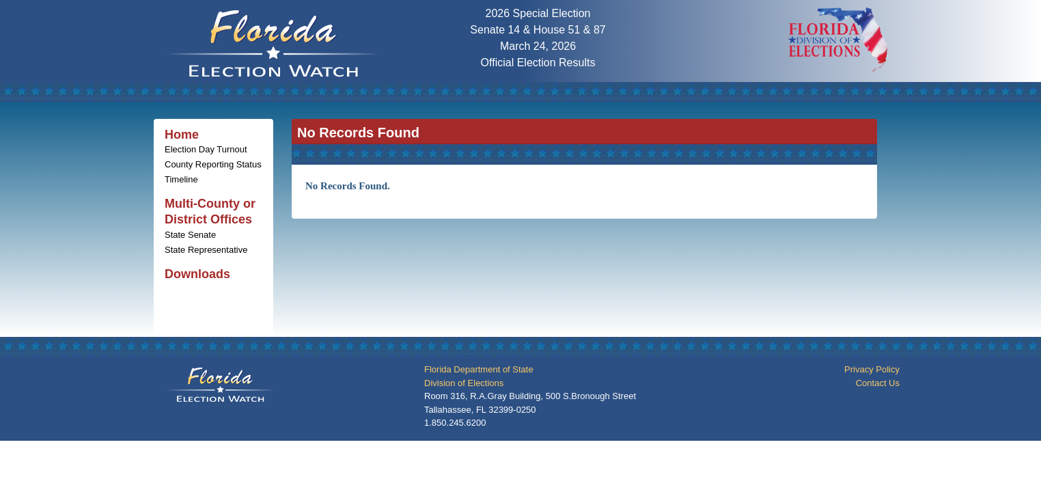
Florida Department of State (478, 369)
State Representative (206, 250)
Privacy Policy (872, 369)
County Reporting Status (213, 164)
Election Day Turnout (206, 149)
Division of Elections (463, 383)
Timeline (181, 179)
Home (182, 134)
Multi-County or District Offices (210, 211)
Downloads (197, 274)
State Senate (190, 235)
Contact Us (878, 383)
